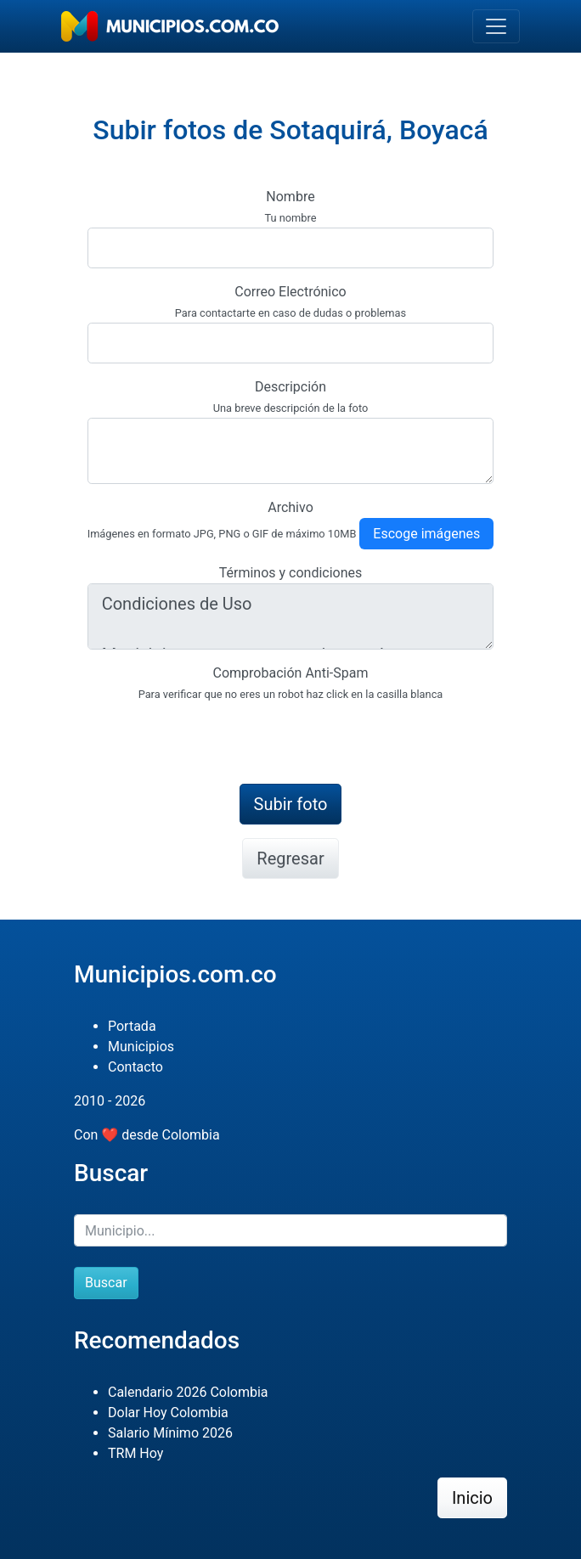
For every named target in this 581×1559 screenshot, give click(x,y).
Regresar (290, 858)
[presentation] (216, 737)
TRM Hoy (135, 1453)
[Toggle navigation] (496, 26)
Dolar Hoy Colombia (168, 1412)
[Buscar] (290, 1230)
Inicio (472, 1498)
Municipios (141, 1046)
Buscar (106, 1283)
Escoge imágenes (426, 534)
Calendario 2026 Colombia (188, 1392)
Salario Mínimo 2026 (170, 1433)
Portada (132, 1026)
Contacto (135, 1067)
